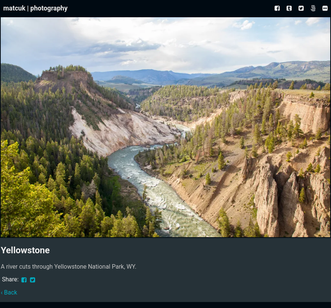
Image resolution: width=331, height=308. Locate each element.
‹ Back (9, 292)
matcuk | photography (35, 8)
